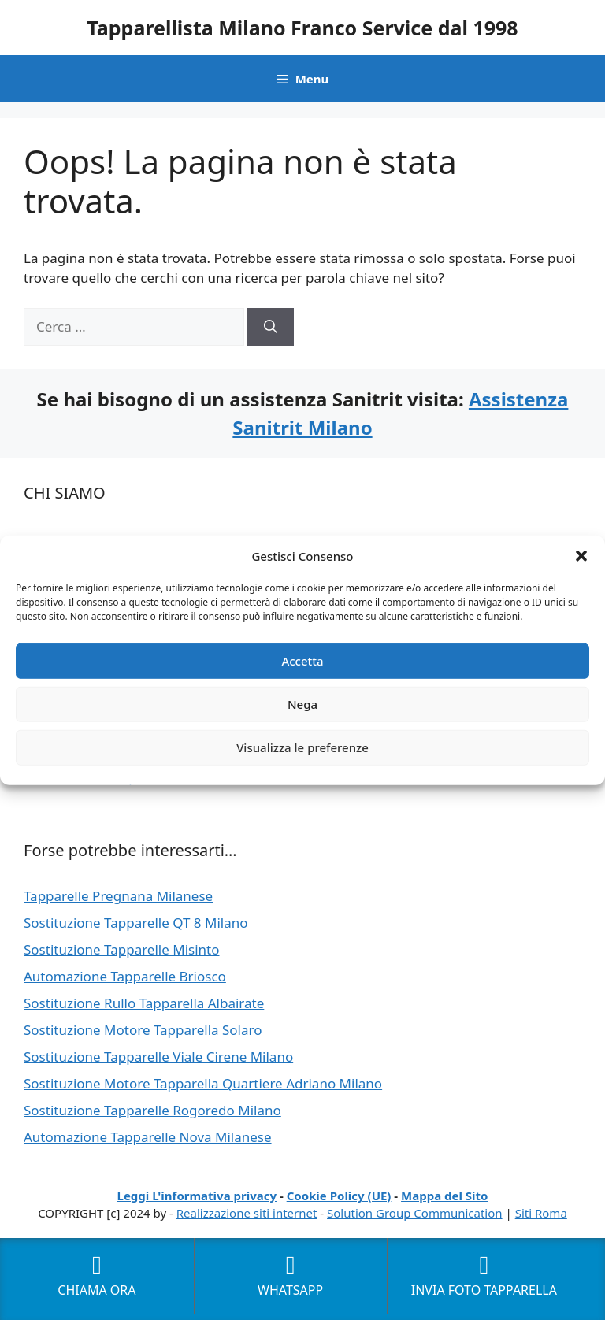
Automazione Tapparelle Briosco (125, 976)
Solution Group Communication (415, 1213)
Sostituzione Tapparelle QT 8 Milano (136, 923)
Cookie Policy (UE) (339, 1195)
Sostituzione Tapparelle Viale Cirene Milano (158, 1056)
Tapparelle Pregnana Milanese (118, 896)
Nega (302, 704)
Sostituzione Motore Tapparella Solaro (143, 1030)
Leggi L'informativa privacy (197, 1195)
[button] (581, 556)
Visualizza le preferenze (302, 747)
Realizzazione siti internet (246, 1213)
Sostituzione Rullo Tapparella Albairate (144, 1003)
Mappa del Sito (444, 1195)
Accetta (302, 661)
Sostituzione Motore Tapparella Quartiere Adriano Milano (203, 1083)
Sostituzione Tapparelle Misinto (122, 949)
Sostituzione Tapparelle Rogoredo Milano (152, 1110)
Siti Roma (541, 1213)
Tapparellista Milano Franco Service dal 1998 (302, 27)
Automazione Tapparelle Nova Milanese (148, 1137)
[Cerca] (270, 327)
